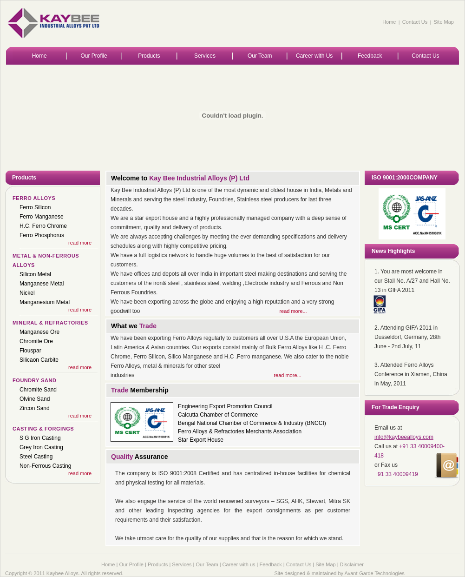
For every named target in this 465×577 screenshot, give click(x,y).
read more (80, 242)
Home (389, 22)
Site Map (444, 22)
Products (149, 56)
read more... (293, 311)
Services (205, 56)
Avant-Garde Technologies (375, 573)
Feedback (370, 56)
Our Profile (93, 56)
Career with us (239, 564)
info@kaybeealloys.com (403, 437)
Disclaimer (352, 564)
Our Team (260, 56)
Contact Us (414, 22)
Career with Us (314, 56)
